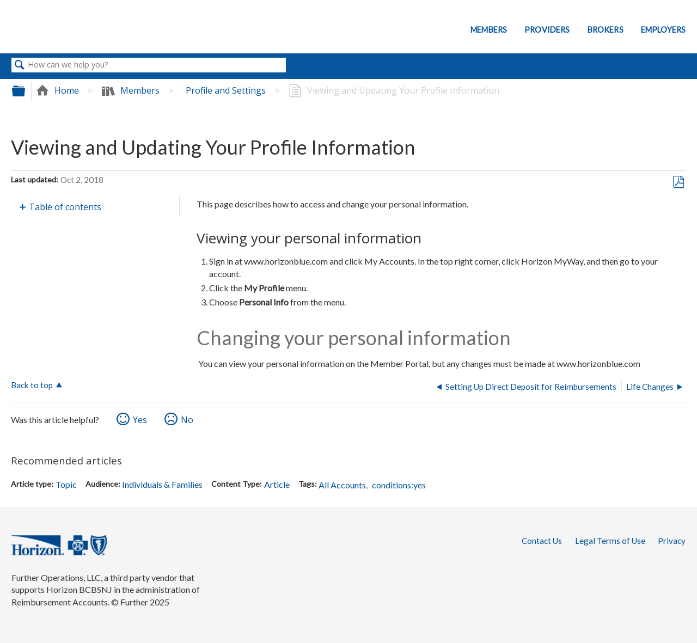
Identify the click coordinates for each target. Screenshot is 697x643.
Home (58, 90)
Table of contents (65, 207)
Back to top (32, 385)
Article (277, 484)
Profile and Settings (227, 90)
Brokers (605, 29)
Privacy (672, 541)
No (187, 420)
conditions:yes (399, 485)
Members (488, 29)
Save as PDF (678, 182)
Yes (140, 420)
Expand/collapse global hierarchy (25, 90)
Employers (663, 29)
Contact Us (542, 541)
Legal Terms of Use (610, 541)
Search (19, 65)
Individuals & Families (162, 484)
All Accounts (342, 485)
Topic (66, 484)
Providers (547, 29)
